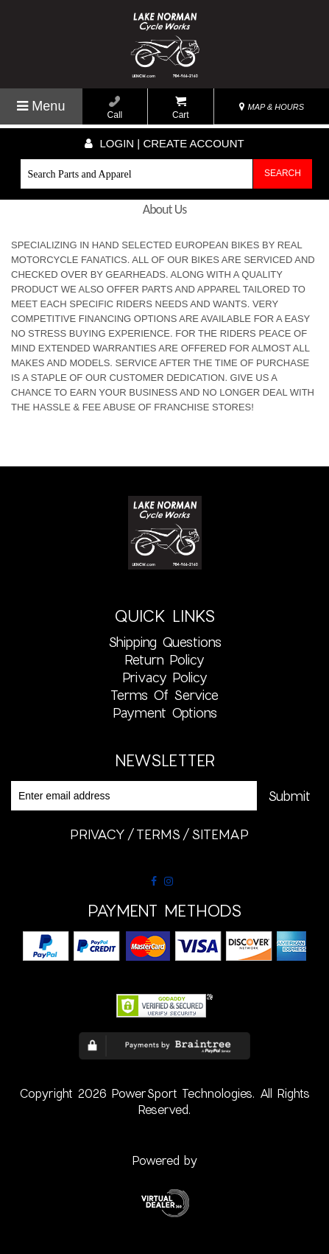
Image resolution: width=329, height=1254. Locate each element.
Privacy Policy (165, 677)
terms (158, 834)
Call (115, 108)
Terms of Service (164, 695)
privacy (97, 834)
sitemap (220, 834)
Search (282, 173)
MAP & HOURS (271, 106)
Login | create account (164, 143)
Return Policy (164, 659)
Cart (180, 108)
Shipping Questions (165, 642)
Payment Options (165, 712)
